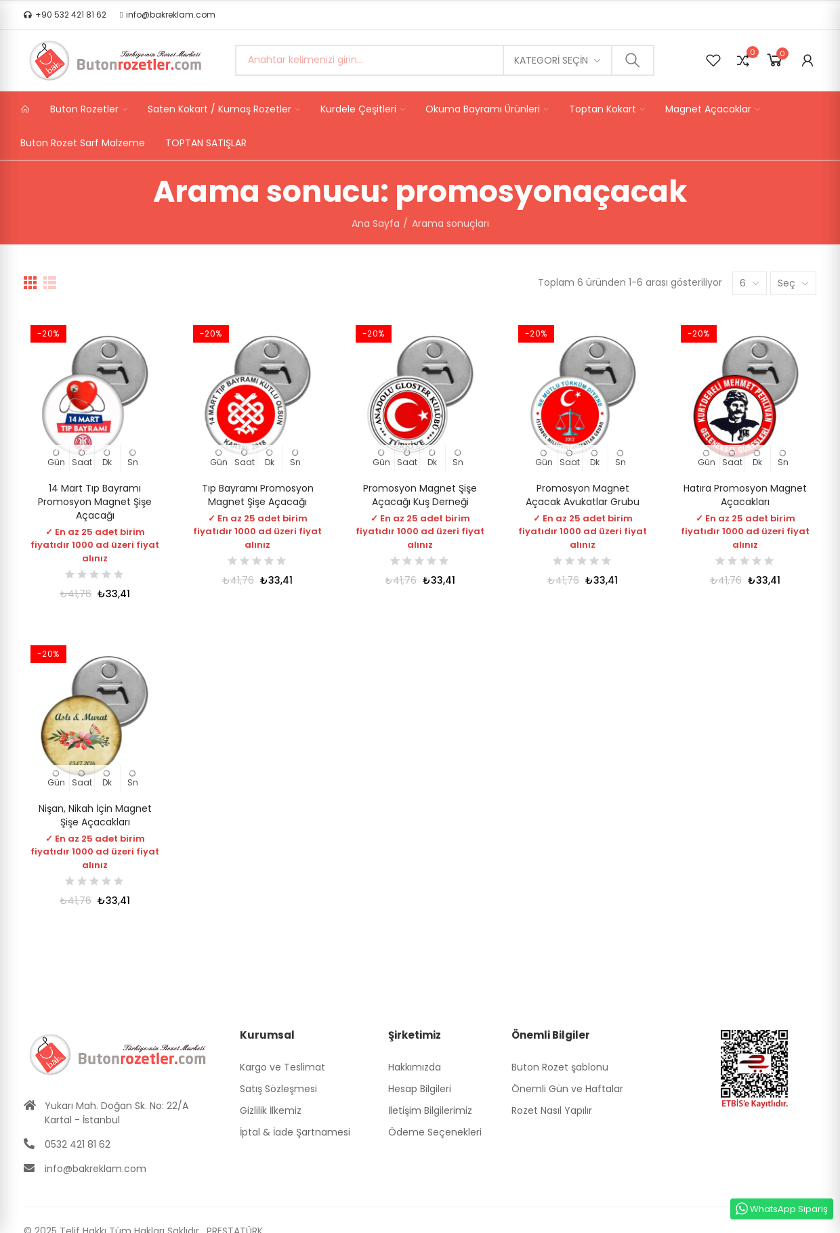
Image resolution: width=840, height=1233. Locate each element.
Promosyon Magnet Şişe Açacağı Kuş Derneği (420, 495)
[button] (65, 15)
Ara (632, 60)
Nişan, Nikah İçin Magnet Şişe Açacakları (95, 815)
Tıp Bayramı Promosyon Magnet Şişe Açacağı (258, 495)
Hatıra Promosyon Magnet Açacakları (745, 495)
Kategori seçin (551, 60)
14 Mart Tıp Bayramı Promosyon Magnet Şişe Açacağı (95, 501)
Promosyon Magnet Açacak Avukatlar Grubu (582, 495)
